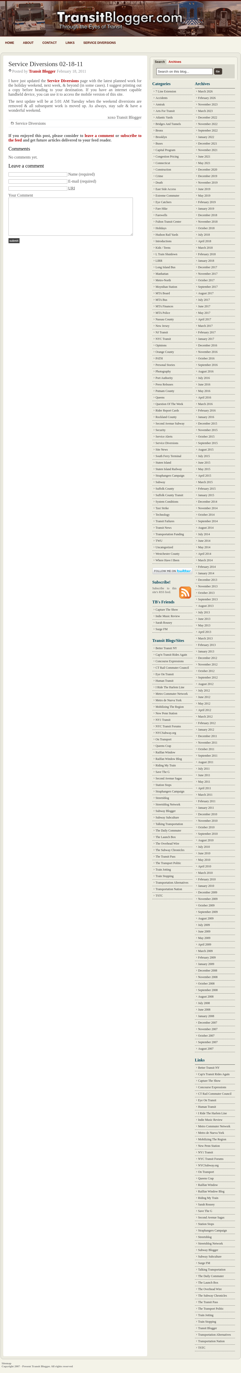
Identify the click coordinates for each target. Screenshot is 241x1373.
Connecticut (163, 163)
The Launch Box (166, 837)
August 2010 (206, 840)
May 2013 (204, 625)
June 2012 (204, 697)
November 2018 (208, 221)
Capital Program (165, 150)
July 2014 (204, 534)
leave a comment (99, 135)
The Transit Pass (165, 856)
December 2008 (207, 970)
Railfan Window (165, 752)
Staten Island (163, 462)
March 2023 (205, 111)
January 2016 (206, 417)
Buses (159, 143)
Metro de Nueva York (169, 700)
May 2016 (204, 391)
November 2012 (208, 664)
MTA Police (163, 313)
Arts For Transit (165, 111)
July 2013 (204, 612)
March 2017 (205, 326)
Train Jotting (163, 869)
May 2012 (204, 703)
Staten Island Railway (169, 469)
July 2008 (204, 1003)
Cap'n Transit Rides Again (171, 654)
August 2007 (206, 1048)
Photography (163, 371)
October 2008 (206, 983)
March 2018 (205, 247)
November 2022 (208, 124)
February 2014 (207, 567)
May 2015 (204, 469)
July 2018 (204, 234)
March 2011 (205, 794)
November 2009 (208, 899)
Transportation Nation (169, 889)
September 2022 (208, 130)
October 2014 (206, 514)
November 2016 (208, 352)
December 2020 (207, 169)
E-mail (73, 181)
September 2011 (208, 755)
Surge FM (162, 629)
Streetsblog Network (168, 804)
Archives (175, 62)
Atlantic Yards (164, 117)
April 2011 (204, 788)
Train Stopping (165, 876)
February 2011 (207, 801)
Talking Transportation (169, 824)
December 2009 (207, 892)
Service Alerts (164, 436)
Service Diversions (99, 43)
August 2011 (205, 762)
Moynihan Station (166, 287)
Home (9, 43)
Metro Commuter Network (172, 694)
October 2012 (206, 671)
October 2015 (206, 436)
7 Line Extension (166, 91)
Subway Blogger (166, 811)
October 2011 (206, 749)
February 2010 (207, 879)
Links (70, 43)
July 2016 (204, 378)
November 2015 (208, 430)
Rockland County (166, 417)
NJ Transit (162, 332)
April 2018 (204, 241)
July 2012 (204, 690)
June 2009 (204, 931)
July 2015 (204, 456)
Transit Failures (165, 521)
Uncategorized (164, 547)
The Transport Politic (168, 863)
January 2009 (206, 964)
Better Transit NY (166, 648)
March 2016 (205, 404)
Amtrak (160, 104)
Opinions (161, 345)
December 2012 (207, 658)
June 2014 (204, 540)
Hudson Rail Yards (167, 234)
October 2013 (206, 593)
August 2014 (206, 527)
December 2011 (207, 736)
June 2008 (204, 1009)
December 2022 (207, 117)
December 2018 (207, 215)
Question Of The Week (169, 404)
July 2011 (204, 768)
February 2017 (207, 332)
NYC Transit (163, 339)
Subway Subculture (167, 817)
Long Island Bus (165, 267)
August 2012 (206, 684)
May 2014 (204, 547)
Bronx (159, 130)
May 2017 (204, 313)
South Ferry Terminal (168, 456)
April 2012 (204, 710)
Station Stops (164, 785)
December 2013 (207, 580)
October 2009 (206, 905)
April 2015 (204, 475)
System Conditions (167, 501)
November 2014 (208, 508)
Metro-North (163, 280)
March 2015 (205, 482)
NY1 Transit (163, 720)
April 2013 (204, 632)
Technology (163, 514)
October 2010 (206, 827)
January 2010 (206, 886)
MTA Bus (161, 300)
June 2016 (204, 384)
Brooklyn (161, 137)
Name (73, 174)
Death (159, 182)
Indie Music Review (168, 616)
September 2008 (208, 990)
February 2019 (207, 202)
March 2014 (205, 560)
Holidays (161, 228)
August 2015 (206, 449)
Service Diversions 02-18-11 (46, 64)
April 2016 (204, 397)
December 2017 (207, 267)
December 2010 (207, 814)
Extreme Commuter (167, 195)
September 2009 (208, 912)
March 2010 (205, 873)
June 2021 (204, 156)
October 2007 (206, 1035)
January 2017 (206, 339)
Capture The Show (167, 609)
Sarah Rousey (164, 622)
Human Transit (165, 680)
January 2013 (206, 651)
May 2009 (204, 938)
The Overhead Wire (167, 843)
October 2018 (206, 228)
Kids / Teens (163, 247)
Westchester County (168, 554)
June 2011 (204, 775)
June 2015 (204, 462)
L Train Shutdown (166, 254)
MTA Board (163, 293)
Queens (160, 397)
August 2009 (206, 918)
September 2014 (208, 521)
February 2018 (207, 254)
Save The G (163, 772)
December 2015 (207, 423)
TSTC (159, 895)
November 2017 (208, 274)
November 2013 (208, 586)
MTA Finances (164, 306)
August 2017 (206, 293)
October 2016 (206, 358)
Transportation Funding (170, 534)
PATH (159, 358)
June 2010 (204, 853)
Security (161, 430)
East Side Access (166, 189)
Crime (159, 176)
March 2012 (205, 716)
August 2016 (206, 371)
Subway (160, 482)
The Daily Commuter (168, 830)
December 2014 (207, 501)
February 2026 (207, 98)
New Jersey (163, 326)
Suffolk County (165, 488)
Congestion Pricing (167, 156)
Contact (49, 43)
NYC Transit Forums (168, 726)
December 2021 (207, 143)
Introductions (164, 241)
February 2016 (207, 410)
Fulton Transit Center (168, 221)
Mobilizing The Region (170, 707)
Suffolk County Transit (169, 495)
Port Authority (164, 378)
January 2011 (206, 807)
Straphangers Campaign (170, 475)
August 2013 (206, 606)
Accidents (162, 98)
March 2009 (205, 951)
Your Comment (21, 195)
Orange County (165, 352)
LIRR (159, 260)
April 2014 (204, 554)
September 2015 (208, 443)
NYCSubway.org (166, 733)
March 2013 (205, 638)
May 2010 (204, 860)
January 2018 (206, 260)
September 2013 (208, 599)
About (28, 43)
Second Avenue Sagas (169, 778)
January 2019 (206, 208)
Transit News (164, 527)
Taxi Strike (162, 508)
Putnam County (165, 391)
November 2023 (208, 104)
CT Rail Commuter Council (172, 667)
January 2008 (206, 1016)
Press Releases (164, 384)
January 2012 (206, 729)
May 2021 (204, 163)
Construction (163, 169)
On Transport (164, 739)
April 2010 (204, 866)
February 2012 (207, 723)
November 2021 (208, 150)
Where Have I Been (167, 560)
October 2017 (206, 280)
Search (160, 62)
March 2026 (205, 91)
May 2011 (204, 781)
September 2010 (208, 834)
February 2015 (207, 488)
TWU (159, 540)
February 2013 (207, 645)
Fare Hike (162, 208)
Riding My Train (166, 765)
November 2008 (208, 977)
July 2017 (204, 300)
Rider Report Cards (167, 410)
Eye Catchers (164, 202)
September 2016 (208, 365)
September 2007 (208, 1042)
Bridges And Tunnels (168, 124)
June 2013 (204, 619)
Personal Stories (165, 365)
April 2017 (204, 319)
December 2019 (207, 176)
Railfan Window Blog (169, 759)
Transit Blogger (42, 71)
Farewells (161, 215)
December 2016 (207, 345)
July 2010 (204, 847)
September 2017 (208, 287)
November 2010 (208, 820)
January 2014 (206, 573)
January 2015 (206, 495)
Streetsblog (162, 798)
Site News (162, 449)
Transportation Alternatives (172, 882)
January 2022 (206, 137)
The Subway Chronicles (170, 850)
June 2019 (204, 189)
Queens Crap (163, 746)
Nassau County (165, 319)
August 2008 (206, 996)
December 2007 (207, 1022)
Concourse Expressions (170, 661)
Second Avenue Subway (170, 423)
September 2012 (208, 677)
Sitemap (7, 1363)
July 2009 (204, 925)
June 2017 (204, 306)
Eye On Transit (165, 674)
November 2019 (208, 182)
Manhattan (162, 274)
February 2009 (207, 957)
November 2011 (207, 742)
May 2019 (204, 195)
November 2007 (208, 1029)
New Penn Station (166, 713)
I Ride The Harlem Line (170, 687)
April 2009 (204, 944)
